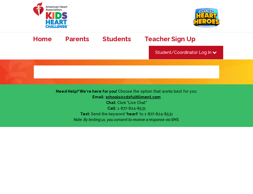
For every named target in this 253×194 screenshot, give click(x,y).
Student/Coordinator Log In (186, 52)
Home (42, 39)
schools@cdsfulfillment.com (133, 97)
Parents (77, 39)
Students (117, 39)
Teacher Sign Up (170, 39)
